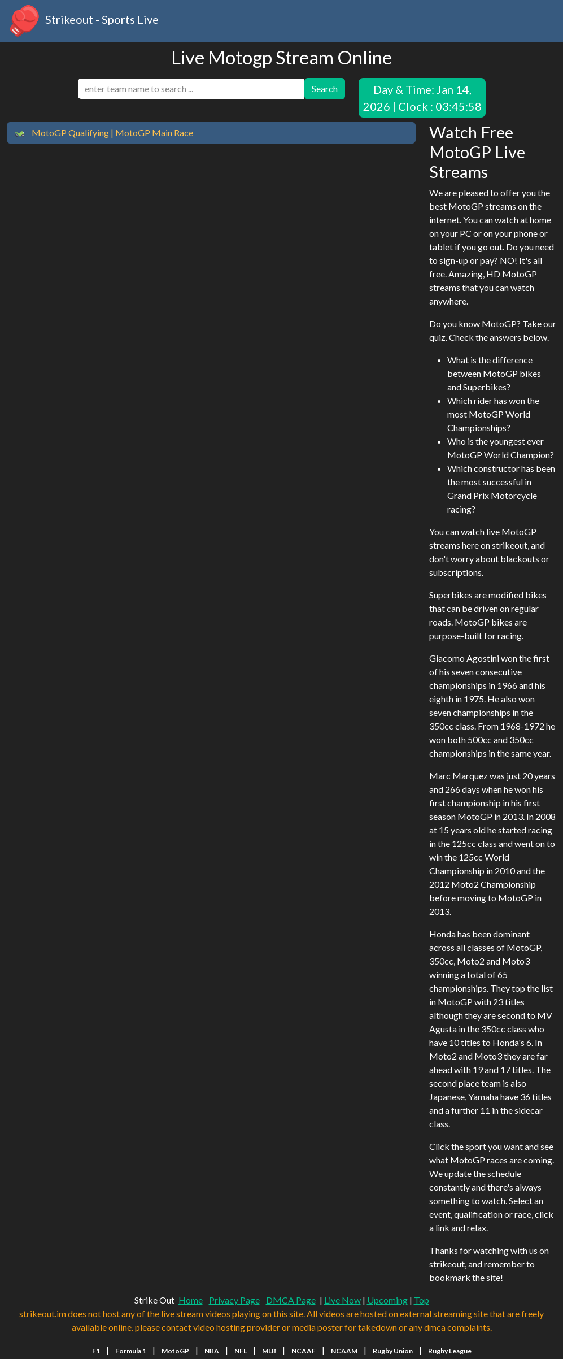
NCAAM (344, 1351)
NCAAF (303, 1351)
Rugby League (450, 1351)
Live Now (342, 1300)
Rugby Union (393, 1351)
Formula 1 (130, 1351)
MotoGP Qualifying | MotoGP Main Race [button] (103, 133)
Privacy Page (234, 1300)
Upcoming (387, 1300)
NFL (240, 1351)
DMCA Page (291, 1300)
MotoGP (175, 1351)
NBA (211, 1351)
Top (421, 1300)
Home (190, 1300)
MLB (269, 1351)
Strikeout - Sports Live (83, 21)
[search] (191, 88)
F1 (96, 1351)
